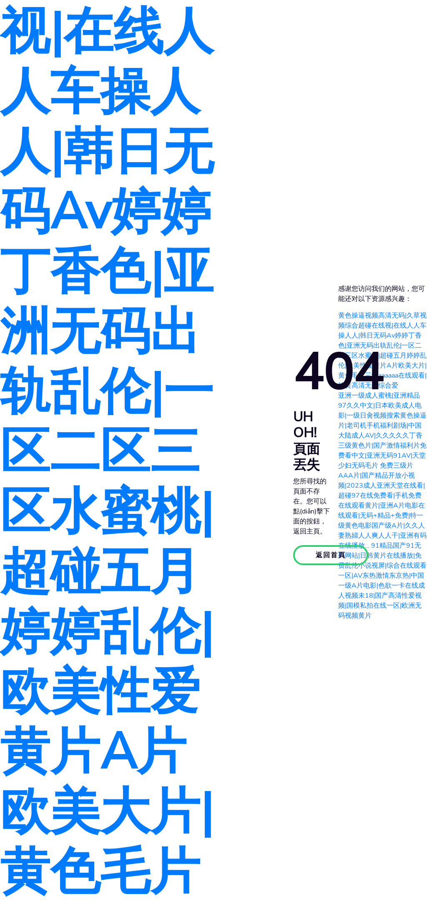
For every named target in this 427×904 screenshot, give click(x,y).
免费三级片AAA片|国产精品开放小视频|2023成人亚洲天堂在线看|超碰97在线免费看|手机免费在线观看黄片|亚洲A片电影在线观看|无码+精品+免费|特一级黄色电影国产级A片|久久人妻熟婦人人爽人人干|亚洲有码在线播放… (382, 505)
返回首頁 (331, 555)
